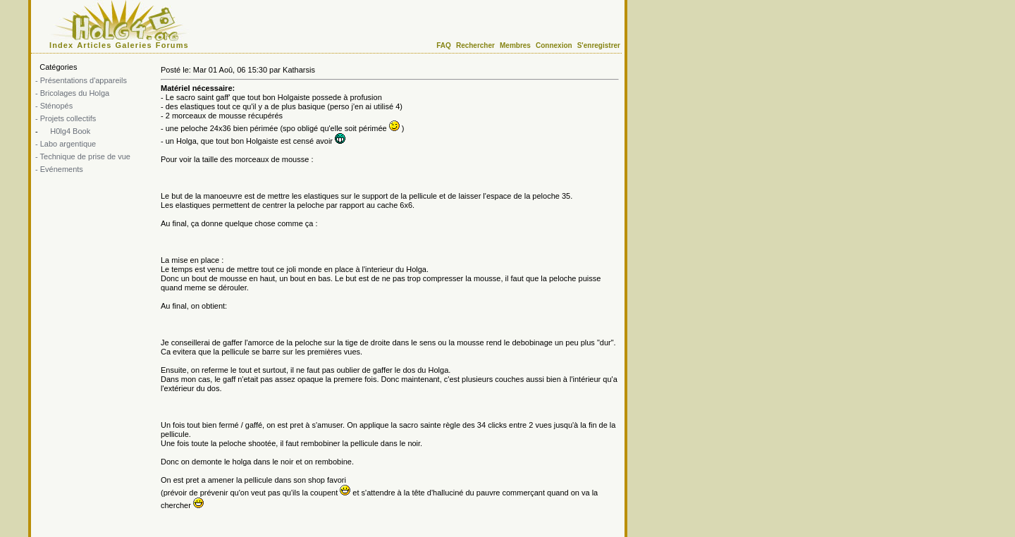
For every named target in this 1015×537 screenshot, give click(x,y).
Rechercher (475, 45)
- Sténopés (54, 105)
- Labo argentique (65, 144)
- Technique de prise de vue (82, 156)
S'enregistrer (598, 45)
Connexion (554, 45)
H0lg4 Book (69, 131)
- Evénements (59, 169)
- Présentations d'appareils (81, 80)
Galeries (134, 45)
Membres (515, 45)
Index (61, 45)
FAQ (443, 45)
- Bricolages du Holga (72, 93)
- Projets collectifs (65, 118)
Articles (94, 45)
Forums (172, 45)
